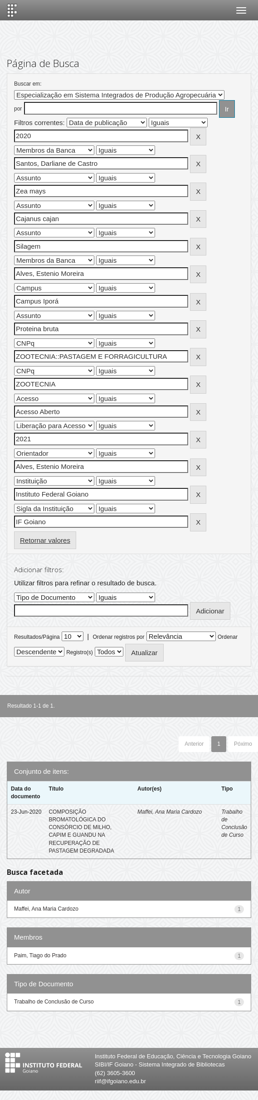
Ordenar (228, 637)
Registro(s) (79, 652)
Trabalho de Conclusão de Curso (54, 1002)
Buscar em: (28, 84)
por (18, 109)
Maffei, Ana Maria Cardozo (169, 812)
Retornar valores (45, 540)
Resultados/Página (37, 637)
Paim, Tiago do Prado (40, 955)
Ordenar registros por (118, 637)
